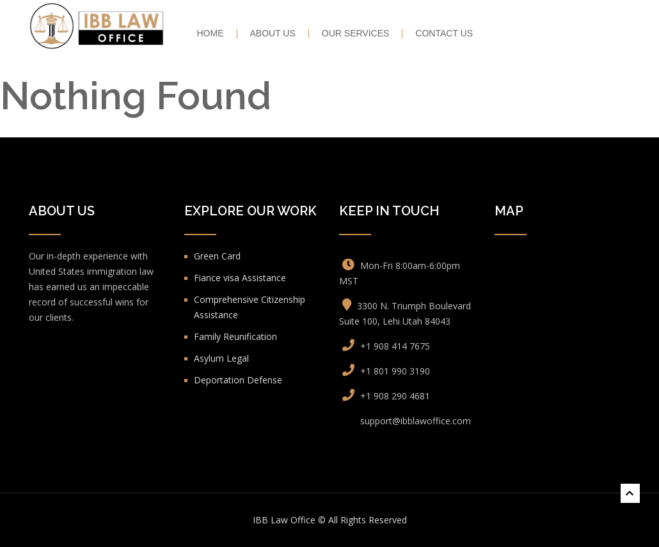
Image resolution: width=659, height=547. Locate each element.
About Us (273, 33)
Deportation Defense (238, 380)
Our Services (356, 33)
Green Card (217, 256)
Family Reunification (235, 336)
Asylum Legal (221, 358)
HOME (210, 33)
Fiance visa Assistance (240, 278)
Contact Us (444, 33)
